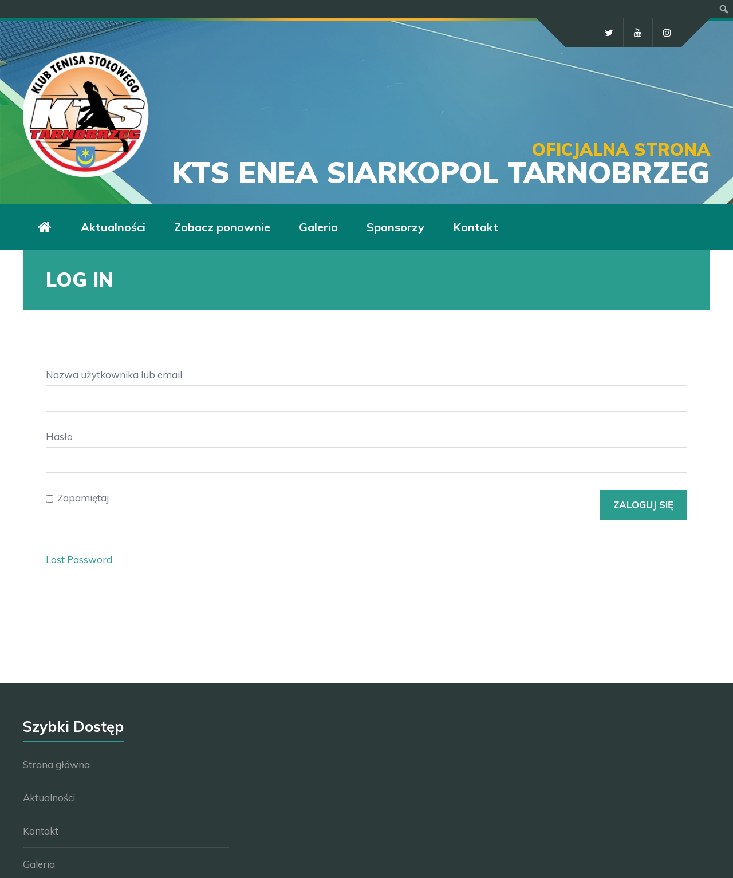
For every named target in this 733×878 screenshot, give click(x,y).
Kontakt (475, 227)
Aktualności (113, 227)
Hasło (59, 436)
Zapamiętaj (83, 498)
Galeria (318, 227)
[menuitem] (724, 9)
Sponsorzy (395, 227)
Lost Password (79, 559)
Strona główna (56, 764)
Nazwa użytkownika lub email (114, 375)
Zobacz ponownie (222, 227)
